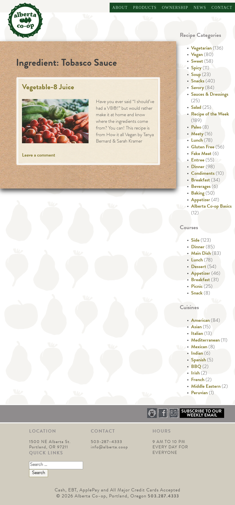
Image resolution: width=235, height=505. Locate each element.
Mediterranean (205, 340)
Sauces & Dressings (209, 94)
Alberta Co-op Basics (211, 206)
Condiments (203, 173)
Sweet (197, 61)
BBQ (196, 367)
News (200, 7)
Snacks (197, 81)
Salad (196, 107)
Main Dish (201, 253)
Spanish (198, 360)
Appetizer (200, 200)
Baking (197, 193)
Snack (197, 293)
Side (195, 240)
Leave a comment (38, 155)
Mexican (199, 347)
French (197, 380)
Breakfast (200, 180)
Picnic (197, 286)
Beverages (201, 187)
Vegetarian (201, 48)
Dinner (198, 167)
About (120, 7)
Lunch (197, 140)
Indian (197, 353)
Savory (197, 88)
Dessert (198, 267)
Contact (221, 7)
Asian (196, 327)
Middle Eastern (206, 386)
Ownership (175, 7)
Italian (197, 334)
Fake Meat (201, 154)
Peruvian (199, 393)
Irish (195, 373)
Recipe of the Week (210, 114)
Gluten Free (202, 147)
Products (144, 7)
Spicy (196, 68)
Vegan (197, 55)
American (200, 320)
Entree (197, 160)
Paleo (196, 127)
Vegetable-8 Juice (48, 87)
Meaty (197, 134)
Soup (196, 75)
